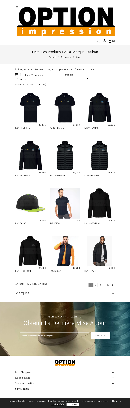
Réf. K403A (55, 270)
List (21, 74)
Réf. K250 (55, 223)
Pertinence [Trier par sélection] (53, 79)
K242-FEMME (57, 127)
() (23, 38)
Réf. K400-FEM (92, 223)
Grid (16, 74)
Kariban (76, 57)
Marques (22, 292)
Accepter (72, 404)
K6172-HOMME (58, 175)
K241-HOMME (22, 127)
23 (108, 284)
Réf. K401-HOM (23, 270)
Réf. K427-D (90, 270)
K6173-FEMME (91, 175)
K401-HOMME (22, 175)
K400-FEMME (91, 127)
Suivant (112, 285)
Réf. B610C (20, 223)
